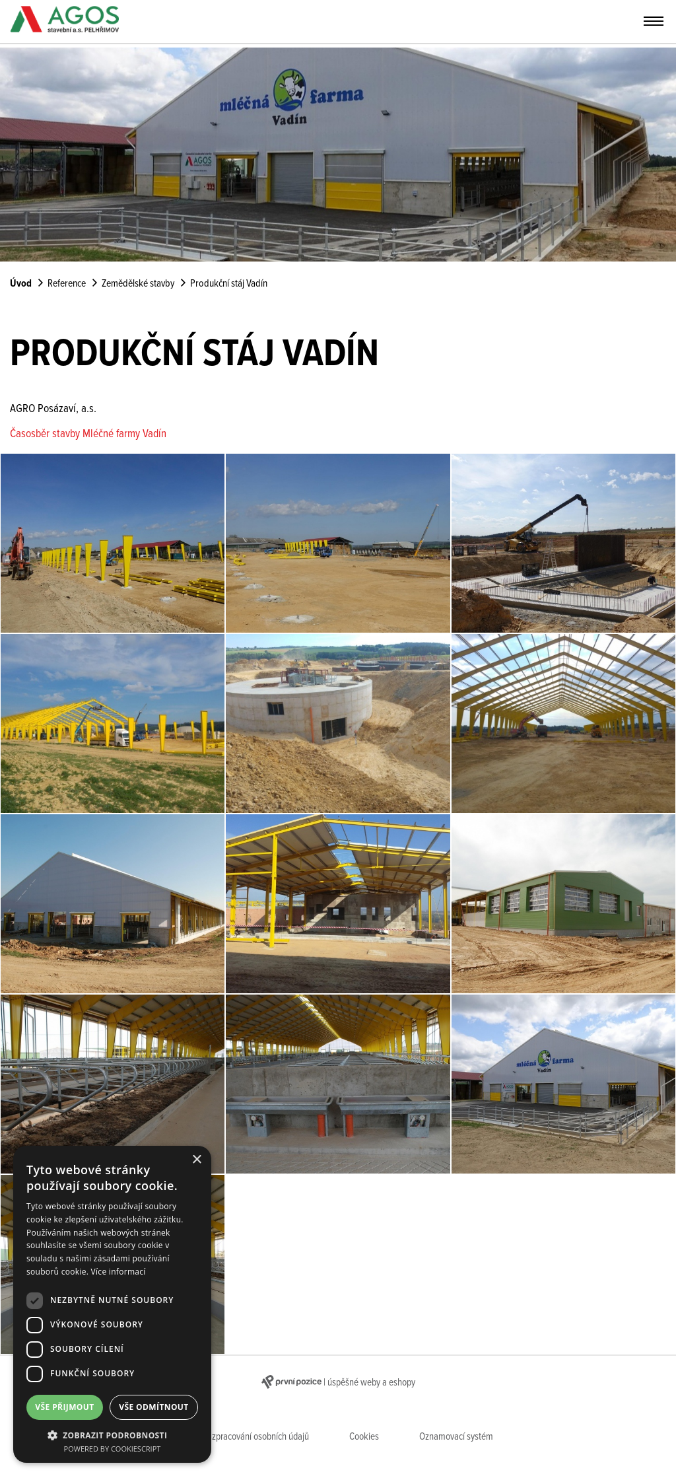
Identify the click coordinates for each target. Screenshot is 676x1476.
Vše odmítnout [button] (153, 1407)
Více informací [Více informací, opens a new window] (118, 1271)
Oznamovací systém (456, 1437)
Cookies (364, 1437)
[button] (112, 1434)
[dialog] (112, 1304)
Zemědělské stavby (138, 284)
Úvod (21, 284)
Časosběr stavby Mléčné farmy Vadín (88, 434)
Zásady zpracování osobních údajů (246, 1437)
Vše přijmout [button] (64, 1407)
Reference (67, 284)
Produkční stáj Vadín (228, 284)
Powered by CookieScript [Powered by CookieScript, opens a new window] (112, 1449)
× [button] (196, 1160)
